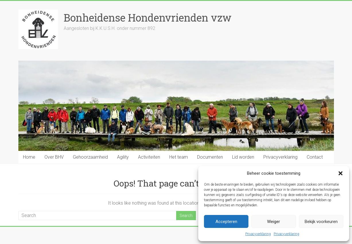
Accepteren (226, 221)
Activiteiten (149, 157)
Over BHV (54, 157)
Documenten (210, 157)
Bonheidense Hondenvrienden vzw (148, 17)
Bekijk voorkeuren (321, 221)
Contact (315, 157)
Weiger (273, 221)
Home (29, 157)
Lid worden (243, 157)
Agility (123, 157)
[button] (340, 173)
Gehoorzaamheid (90, 157)
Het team (178, 157)
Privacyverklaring (258, 234)
